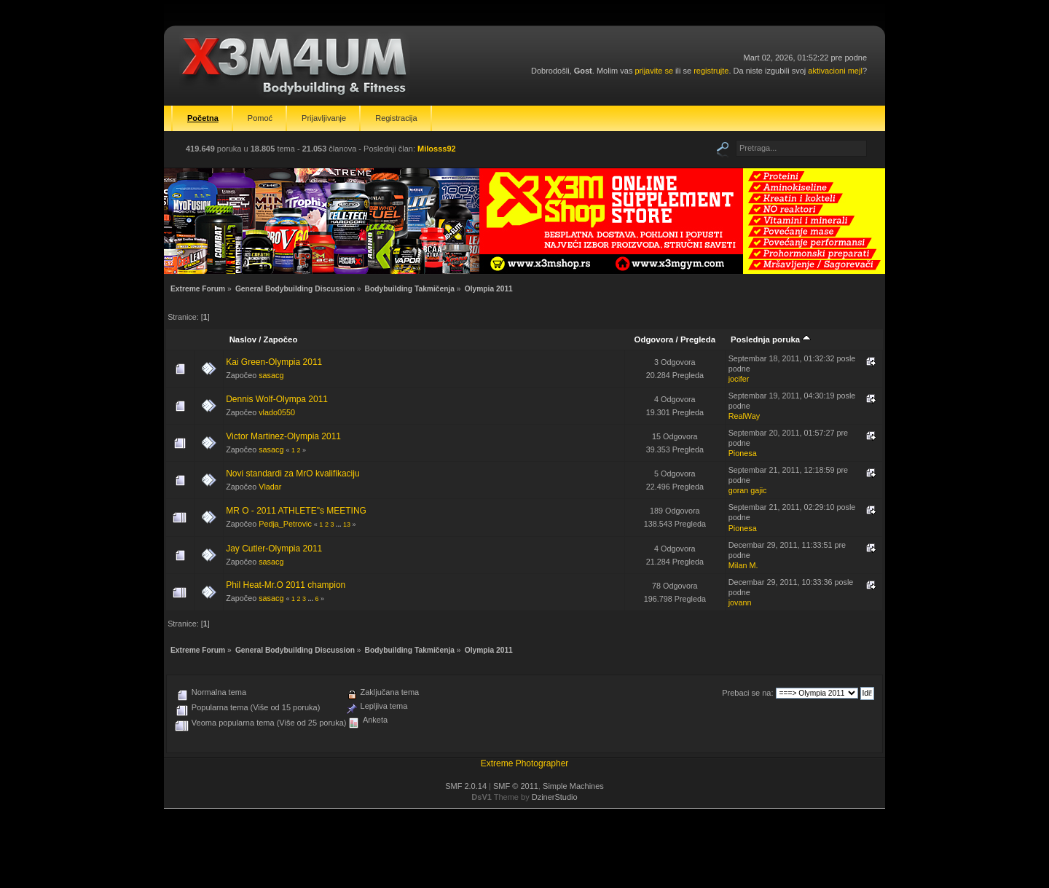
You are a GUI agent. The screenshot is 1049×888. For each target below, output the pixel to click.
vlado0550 (277, 412)
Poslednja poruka (771, 339)
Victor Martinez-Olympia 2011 (283, 436)
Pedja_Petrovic (285, 523)
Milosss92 (436, 148)
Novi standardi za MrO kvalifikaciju (292, 473)
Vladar (270, 486)
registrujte (711, 70)
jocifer (739, 378)
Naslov (242, 339)
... (339, 524)
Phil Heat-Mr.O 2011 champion (285, 585)
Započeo (281, 339)
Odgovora (654, 339)
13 (346, 524)
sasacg (271, 375)
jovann (740, 602)
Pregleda (697, 339)
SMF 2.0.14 (466, 786)
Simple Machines (573, 786)
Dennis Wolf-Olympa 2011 (277, 399)
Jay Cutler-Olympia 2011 (274, 548)
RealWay (744, 416)
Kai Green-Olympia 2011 (274, 362)
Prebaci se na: (747, 692)
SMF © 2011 (515, 786)
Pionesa (742, 453)
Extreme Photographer (525, 763)
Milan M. (743, 565)
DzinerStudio (555, 797)
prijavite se (653, 70)
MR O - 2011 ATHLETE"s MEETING (296, 511)
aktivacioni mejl (835, 70)
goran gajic (747, 490)
